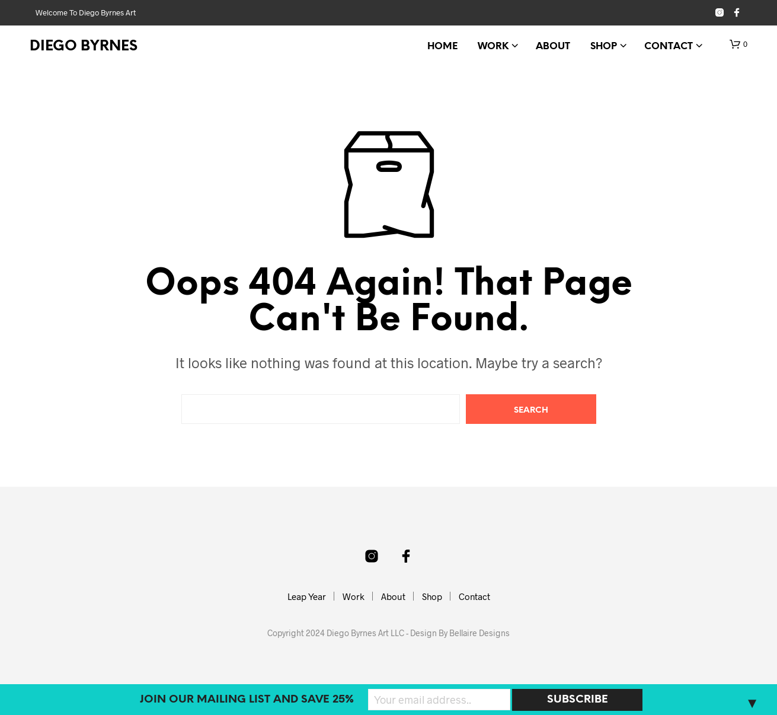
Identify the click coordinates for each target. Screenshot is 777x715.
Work (493, 47)
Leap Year (306, 596)
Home (442, 47)
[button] (738, 44)
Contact (668, 47)
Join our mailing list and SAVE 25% (247, 700)
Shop (603, 47)
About (553, 47)
